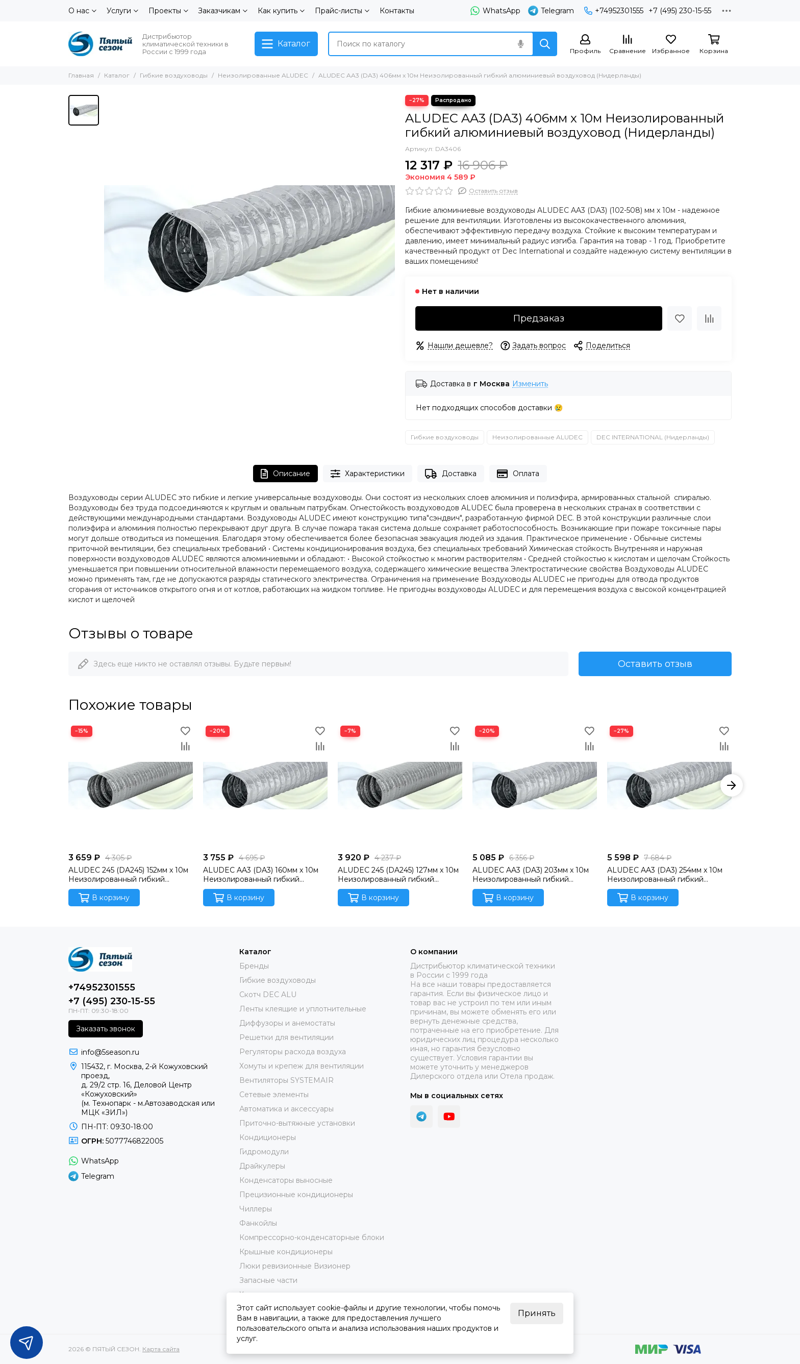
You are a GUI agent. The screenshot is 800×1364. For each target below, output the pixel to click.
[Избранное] (671, 44)
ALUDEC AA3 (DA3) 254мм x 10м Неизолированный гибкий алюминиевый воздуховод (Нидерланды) (664, 874)
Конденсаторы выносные (286, 1180)
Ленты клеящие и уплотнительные (302, 1008)
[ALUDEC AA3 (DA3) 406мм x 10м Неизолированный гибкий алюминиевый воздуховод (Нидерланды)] (249, 240)
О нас (82, 10)
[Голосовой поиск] (520, 44)
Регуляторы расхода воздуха (292, 1051)
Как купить (281, 10)
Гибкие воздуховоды (174, 75)
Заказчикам (222, 10)
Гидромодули (264, 1151)
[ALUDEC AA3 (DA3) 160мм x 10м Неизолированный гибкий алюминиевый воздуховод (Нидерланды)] (265, 785)
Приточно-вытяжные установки (297, 1123)
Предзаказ (538, 318)
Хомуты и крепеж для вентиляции (301, 1066)
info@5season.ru (110, 1052)
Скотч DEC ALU (267, 994)
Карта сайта (161, 1349)
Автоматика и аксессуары (286, 1108)
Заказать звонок (105, 1028)
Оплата (518, 474)
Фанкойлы (258, 1223)
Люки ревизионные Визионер (295, 1266)
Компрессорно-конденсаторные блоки (311, 1237)
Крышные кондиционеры (286, 1251)
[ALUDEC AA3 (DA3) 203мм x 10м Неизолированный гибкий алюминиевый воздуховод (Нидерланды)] (534, 785)
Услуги (122, 10)
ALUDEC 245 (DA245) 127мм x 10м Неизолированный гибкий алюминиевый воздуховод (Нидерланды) (398, 874)
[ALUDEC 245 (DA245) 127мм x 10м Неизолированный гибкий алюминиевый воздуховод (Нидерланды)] (400, 785)
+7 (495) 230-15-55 (679, 10)
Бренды (254, 966)
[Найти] (545, 44)
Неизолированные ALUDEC (263, 75)
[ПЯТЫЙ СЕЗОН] (100, 44)
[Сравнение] (627, 44)
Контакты (397, 10)
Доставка (451, 474)
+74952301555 (613, 10)
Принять (537, 1313)
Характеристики (368, 474)
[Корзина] (714, 44)
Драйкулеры (262, 1166)
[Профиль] (585, 44)
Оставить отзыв (655, 663)
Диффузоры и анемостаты (287, 1023)
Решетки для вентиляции (286, 1037)
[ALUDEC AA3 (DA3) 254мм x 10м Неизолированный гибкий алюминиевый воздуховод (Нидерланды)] (669, 785)
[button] (731, 785)
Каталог (117, 75)
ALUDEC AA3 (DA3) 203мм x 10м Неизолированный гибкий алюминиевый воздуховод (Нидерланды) (530, 874)
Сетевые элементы (274, 1094)
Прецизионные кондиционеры (296, 1194)
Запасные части (268, 1280)
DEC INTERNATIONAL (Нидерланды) (652, 437)
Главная (81, 75)
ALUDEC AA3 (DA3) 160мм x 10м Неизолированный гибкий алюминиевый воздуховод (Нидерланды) (260, 874)
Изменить (530, 384)
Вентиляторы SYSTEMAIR (286, 1080)
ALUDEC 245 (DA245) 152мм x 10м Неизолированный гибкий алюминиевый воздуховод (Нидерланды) (128, 874)
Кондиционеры (267, 1137)
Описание (285, 474)
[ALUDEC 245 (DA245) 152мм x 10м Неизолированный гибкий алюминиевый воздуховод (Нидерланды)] (130, 785)
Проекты (168, 10)
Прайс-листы (342, 10)
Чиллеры (255, 1208)
